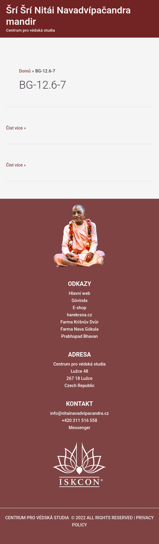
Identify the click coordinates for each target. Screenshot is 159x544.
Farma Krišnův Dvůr (79, 322)
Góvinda (79, 300)
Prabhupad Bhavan (79, 336)
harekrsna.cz (79, 315)
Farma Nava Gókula (79, 329)
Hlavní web (79, 293)
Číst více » (16, 128)
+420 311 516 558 (79, 420)
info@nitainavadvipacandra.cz (79, 413)
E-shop (79, 307)
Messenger (80, 427)
